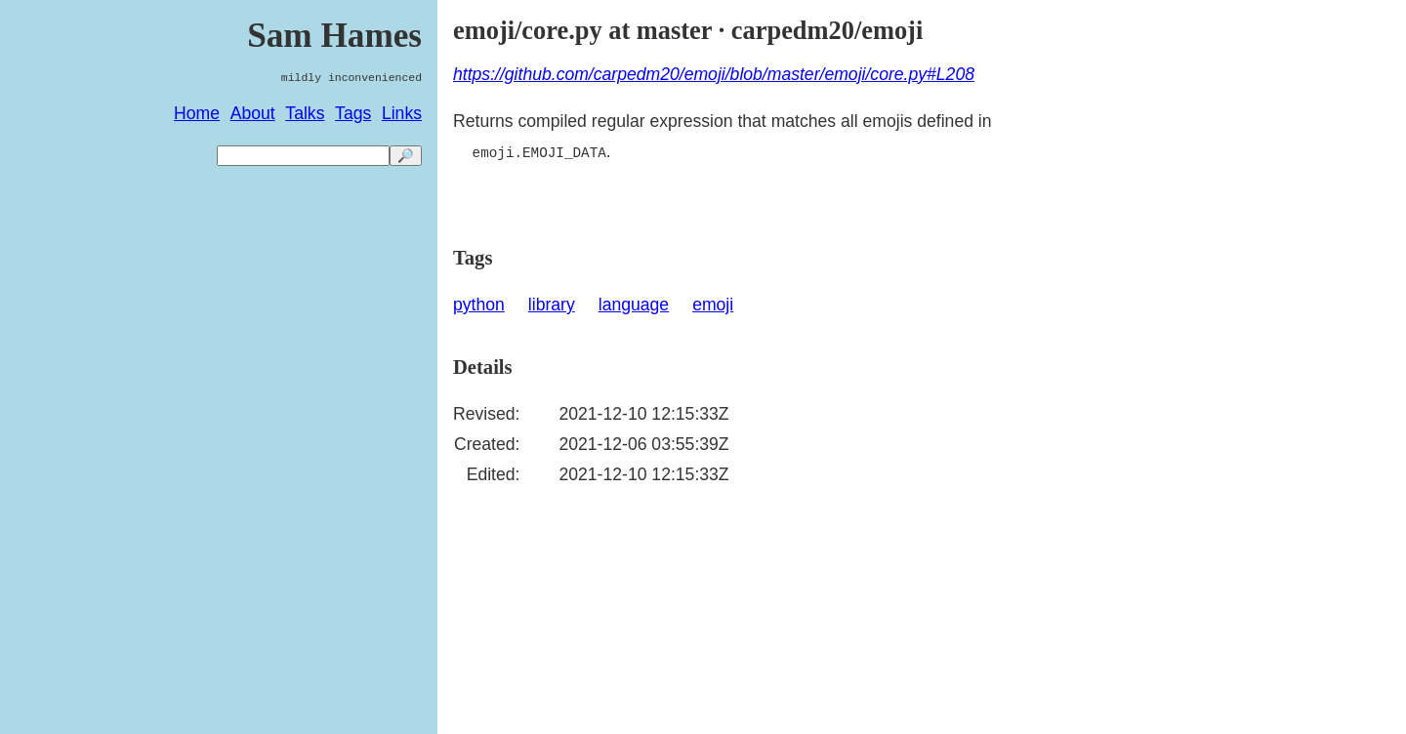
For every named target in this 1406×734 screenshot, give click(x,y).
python (479, 304)
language (634, 304)
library (551, 304)
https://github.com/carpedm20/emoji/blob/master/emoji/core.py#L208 (713, 74)
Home (197, 113)
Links (402, 113)
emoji (712, 304)
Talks (304, 113)
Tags (353, 113)
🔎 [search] (405, 155)
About (252, 113)
